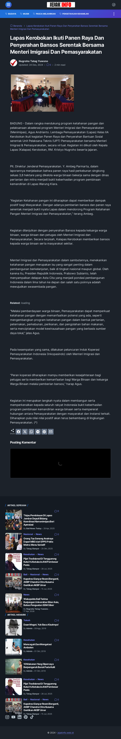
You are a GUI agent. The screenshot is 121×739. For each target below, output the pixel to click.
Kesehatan (29, 554)
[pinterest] (44, 432)
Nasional (28, 534)
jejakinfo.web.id (66, 732)
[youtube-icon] (13, 717)
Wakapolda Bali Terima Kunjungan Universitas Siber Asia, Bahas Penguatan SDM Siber (41, 602)
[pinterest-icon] (26, 717)
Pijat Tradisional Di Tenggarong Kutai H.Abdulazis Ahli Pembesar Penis (40, 561)
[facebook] (18, 432)
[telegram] (38, 432)
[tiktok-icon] (32, 717)
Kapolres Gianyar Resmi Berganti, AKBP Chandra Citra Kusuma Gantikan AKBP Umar (41, 581)
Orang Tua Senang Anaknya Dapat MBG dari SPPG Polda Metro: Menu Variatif (38, 541)
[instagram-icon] (7, 717)
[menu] (8, 5)
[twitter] (25, 432)
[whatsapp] (31, 432)
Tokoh (26, 620)
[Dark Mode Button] (114, 5)
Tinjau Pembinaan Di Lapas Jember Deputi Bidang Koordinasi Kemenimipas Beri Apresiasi (38, 520)
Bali (25, 574)
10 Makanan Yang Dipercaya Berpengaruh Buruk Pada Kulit (39, 665)
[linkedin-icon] (19, 717)
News (39, 534)
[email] (51, 432)
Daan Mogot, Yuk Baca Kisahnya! (40, 624)
